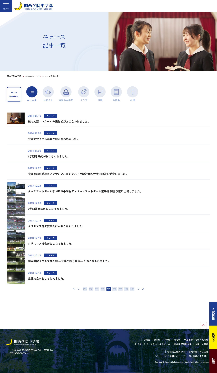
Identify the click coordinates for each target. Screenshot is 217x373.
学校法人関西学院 (176, 351)
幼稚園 (146, 339)
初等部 (157, 339)
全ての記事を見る (14, 94)
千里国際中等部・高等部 (196, 339)
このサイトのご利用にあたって (169, 356)
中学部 (167, 339)
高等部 (177, 339)
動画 (213, 361)
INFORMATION (31, 76)
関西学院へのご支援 (198, 351)
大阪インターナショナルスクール (153, 344)
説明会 (213, 337)
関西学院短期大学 (183, 344)
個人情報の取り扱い (198, 356)
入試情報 (213, 314)
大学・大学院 (201, 344)
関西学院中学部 (14, 76)
